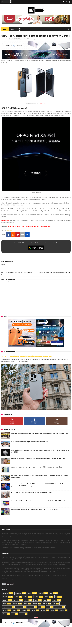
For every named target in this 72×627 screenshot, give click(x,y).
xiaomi (41, 597)
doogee (19, 611)
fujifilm (15, 607)
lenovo (5, 604)
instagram (58, 611)
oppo (35, 42)
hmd (33, 614)
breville (62, 614)
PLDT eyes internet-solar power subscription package (29, 445)
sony (26, 604)
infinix (46, 600)
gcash (54, 604)
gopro (43, 614)
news (31, 42)
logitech (30, 611)
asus (25, 600)
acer (35, 604)
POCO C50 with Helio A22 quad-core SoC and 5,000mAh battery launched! (36, 471)
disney (24, 614)
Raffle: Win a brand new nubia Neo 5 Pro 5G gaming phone (31, 496)
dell (48, 611)
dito (45, 604)
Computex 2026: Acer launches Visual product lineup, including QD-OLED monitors (39, 504)
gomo (14, 614)
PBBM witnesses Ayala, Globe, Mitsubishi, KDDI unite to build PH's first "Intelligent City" (40, 437)
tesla (52, 614)
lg (56, 600)
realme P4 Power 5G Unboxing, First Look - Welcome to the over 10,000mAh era (38, 462)
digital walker (7, 611)
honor (16, 600)
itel (54, 607)
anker (5, 614)
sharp (25, 607)
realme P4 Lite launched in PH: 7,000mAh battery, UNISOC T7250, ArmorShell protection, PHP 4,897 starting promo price (37, 488)
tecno (16, 604)
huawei (5, 597)
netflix (35, 607)
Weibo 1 (9, 234)
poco (4, 607)
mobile (27, 42)
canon (45, 607)
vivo (51, 597)
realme (5, 600)
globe (36, 600)
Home (5, 29)
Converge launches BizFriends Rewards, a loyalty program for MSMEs (34, 513)
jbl (39, 611)
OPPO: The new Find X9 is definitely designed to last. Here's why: (26, 360)
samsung (18, 597)
